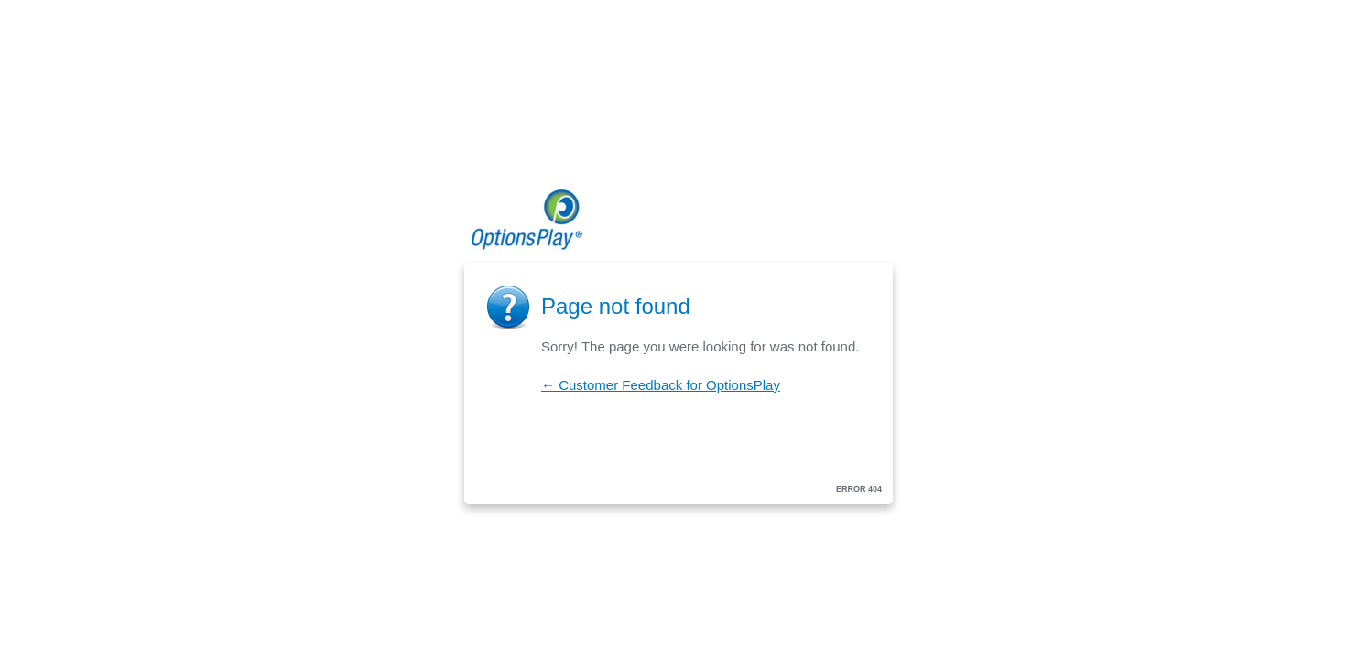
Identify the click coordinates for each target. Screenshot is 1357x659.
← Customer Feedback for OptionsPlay (660, 385)
